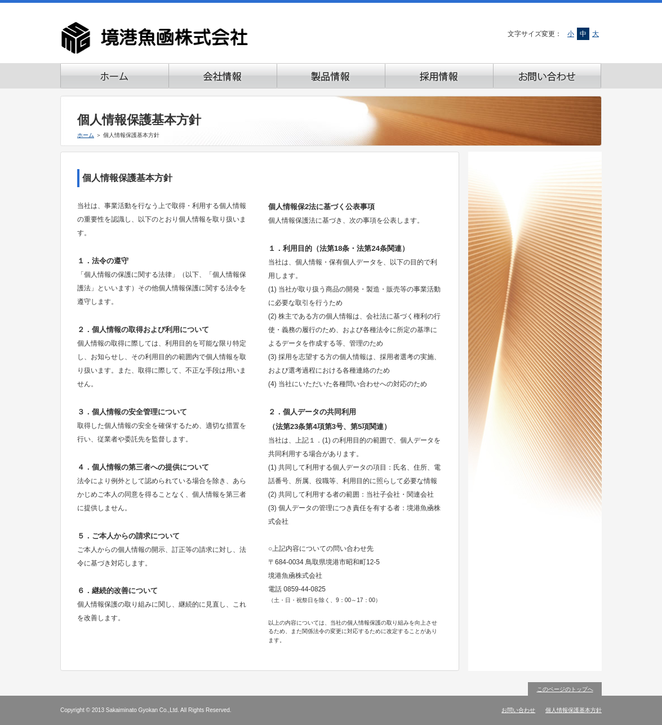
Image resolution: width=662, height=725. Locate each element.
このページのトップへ (565, 689)
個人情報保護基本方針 (573, 710)
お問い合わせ (518, 710)
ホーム (85, 135)
